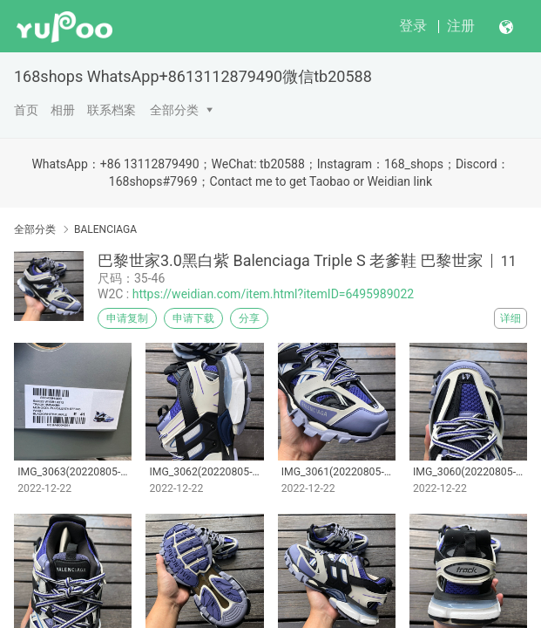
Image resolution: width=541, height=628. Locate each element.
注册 (461, 25)
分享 (249, 318)
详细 (510, 318)
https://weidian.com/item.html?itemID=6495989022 (273, 294)
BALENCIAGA (105, 229)
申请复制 (127, 318)
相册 (63, 110)
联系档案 (111, 110)
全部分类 (174, 110)
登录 (413, 25)
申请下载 (193, 318)
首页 (26, 110)
